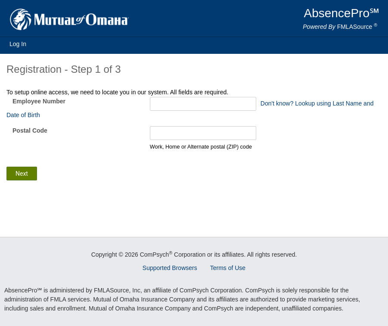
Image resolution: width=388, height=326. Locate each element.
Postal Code (29, 130)
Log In (17, 43)
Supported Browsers (170, 267)
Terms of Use (227, 267)
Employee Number (38, 101)
